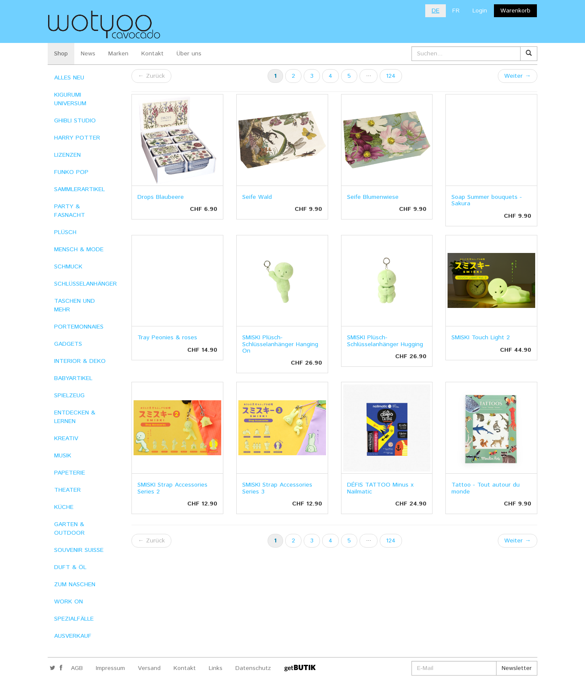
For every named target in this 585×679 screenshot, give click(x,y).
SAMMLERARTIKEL (79, 189)
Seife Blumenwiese (373, 197)
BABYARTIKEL (73, 378)
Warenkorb (515, 10)
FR (456, 10)
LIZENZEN (67, 155)
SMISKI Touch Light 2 (480, 337)
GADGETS (68, 344)
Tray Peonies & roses (167, 337)
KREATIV (66, 438)
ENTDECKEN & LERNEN (74, 417)
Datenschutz (253, 668)
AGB (77, 668)
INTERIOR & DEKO (80, 361)
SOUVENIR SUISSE (79, 550)
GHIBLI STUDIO (75, 120)
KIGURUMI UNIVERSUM (70, 99)
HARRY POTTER (77, 138)
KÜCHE (63, 507)
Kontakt (152, 53)
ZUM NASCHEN (74, 584)
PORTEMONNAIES (79, 327)
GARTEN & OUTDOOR (69, 528)
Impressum (110, 668)
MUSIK (62, 455)
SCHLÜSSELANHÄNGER (85, 284)
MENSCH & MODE (79, 249)
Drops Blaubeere (160, 197)
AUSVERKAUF (72, 636)
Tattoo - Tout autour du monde (485, 488)
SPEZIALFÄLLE (74, 619)
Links (215, 668)
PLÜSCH (65, 232)
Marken (118, 53)
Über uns (189, 53)
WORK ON (68, 601)
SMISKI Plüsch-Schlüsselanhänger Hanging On (280, 344)
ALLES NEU (69, 77)
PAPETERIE (69, 473)
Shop (61, 53)
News (88, 53)
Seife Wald (257, 197)
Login (479, 10)
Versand (149, 668)
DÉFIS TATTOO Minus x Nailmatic (380, 488)
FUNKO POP (71, 172)
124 (391, 76)
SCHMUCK (68, 266)
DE (435, 10)
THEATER (67, 490)
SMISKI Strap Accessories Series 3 (277, 488)
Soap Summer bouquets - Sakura (486, 200)
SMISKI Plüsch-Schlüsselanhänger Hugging (385, 340)
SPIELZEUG (69, 395)
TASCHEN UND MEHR (74, 305)
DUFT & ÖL (70, 567)
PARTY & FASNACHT (69, 210)
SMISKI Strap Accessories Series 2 (172, 488)
